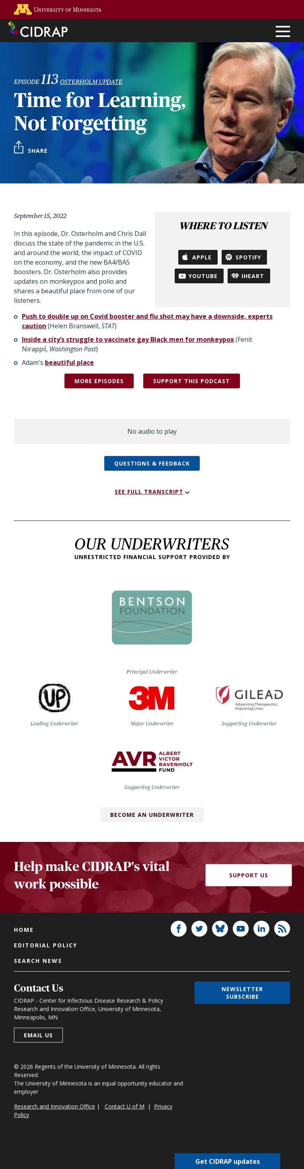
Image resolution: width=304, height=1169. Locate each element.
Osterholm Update (91, 82)
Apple (202, 257)
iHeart (253, 276)
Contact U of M (124, 1106)
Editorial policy (45, 945)
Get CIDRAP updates (227, 1161)
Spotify (248, 257)
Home (24, 929)
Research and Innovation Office (54, 1106)
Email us (38, 1035)
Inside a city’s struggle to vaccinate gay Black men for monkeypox (128, 339)
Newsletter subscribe (242, 992)
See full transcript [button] (149, 491)
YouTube (203, 276)
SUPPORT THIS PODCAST (191, 381)
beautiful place (69, 362)
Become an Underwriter (152, 814)
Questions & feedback (152, 463)
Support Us (248, 875)
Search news (38, 960)
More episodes (99, 381)
